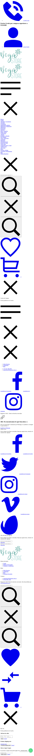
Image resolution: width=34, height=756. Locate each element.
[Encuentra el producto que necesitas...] (11, 637)
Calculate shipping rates (5, 745)
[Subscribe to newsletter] (3, 542)
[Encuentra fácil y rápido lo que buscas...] (11, 227)
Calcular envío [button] (4, 744)
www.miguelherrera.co (5, 583)
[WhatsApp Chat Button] (31, 750)
